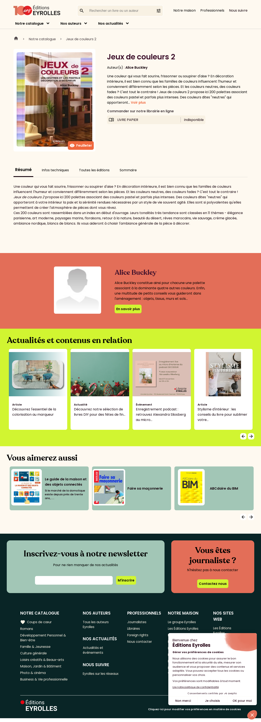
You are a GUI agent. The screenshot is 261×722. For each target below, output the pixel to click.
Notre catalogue (29, 23)
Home (16, 39)
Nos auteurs (70, 23)
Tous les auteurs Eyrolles (96, 625)
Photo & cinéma (33, 676)
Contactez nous (213, 583)
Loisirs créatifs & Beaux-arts (43, 662)
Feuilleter (81, 145)
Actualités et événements (93, 651)
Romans (27, 629)
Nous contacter (140, 642)
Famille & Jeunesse (36, 648)
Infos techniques (55, 170)
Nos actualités (110, 23)
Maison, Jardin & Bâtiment (41, 669)
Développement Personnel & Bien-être (44, 639)
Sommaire (128, 170)
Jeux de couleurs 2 (81, 39)
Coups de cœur (36, 621)
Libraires (134, 629)
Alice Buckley (136, 67)
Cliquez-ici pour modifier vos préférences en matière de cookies (194, 713)
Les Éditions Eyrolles (184, 629)
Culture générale (34, 655)
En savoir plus (128, 309)
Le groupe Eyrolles (183, 622)
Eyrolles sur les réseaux (95, 678)
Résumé (23, 170)
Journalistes (137, 622)
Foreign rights (138, 636)
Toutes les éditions (94, 170)
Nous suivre (238, 10)
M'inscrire (126, 580)
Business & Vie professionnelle (45, 682)
